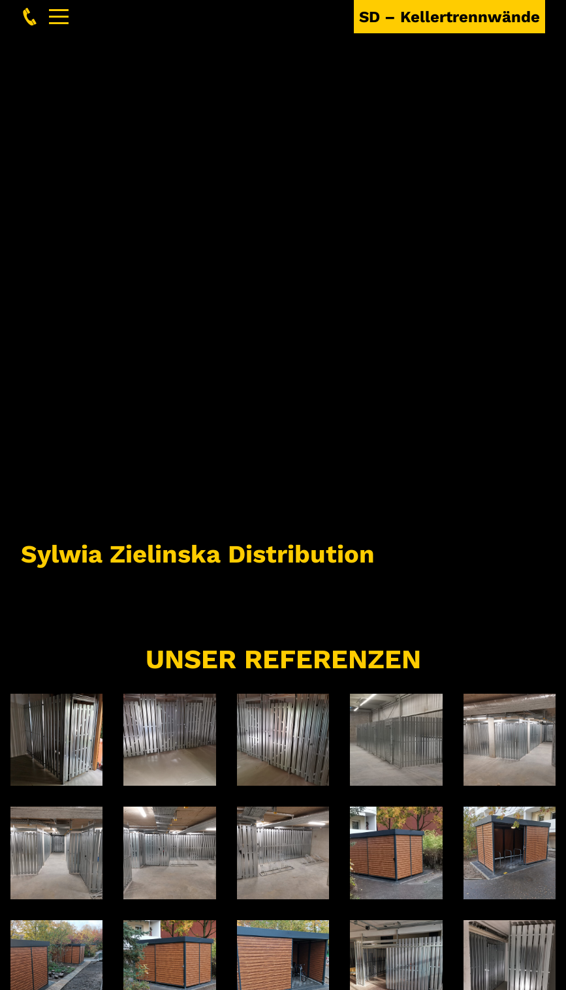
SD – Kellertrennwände (449, 17)
